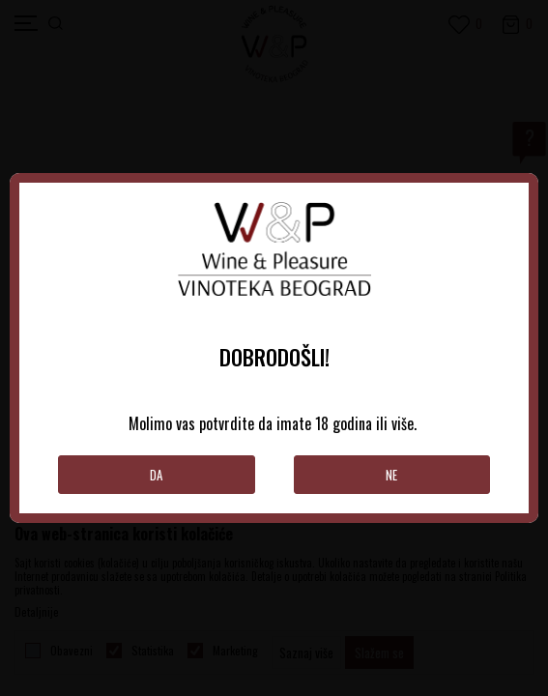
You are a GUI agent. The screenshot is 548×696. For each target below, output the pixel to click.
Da (156, 474)
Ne (391, 474)
